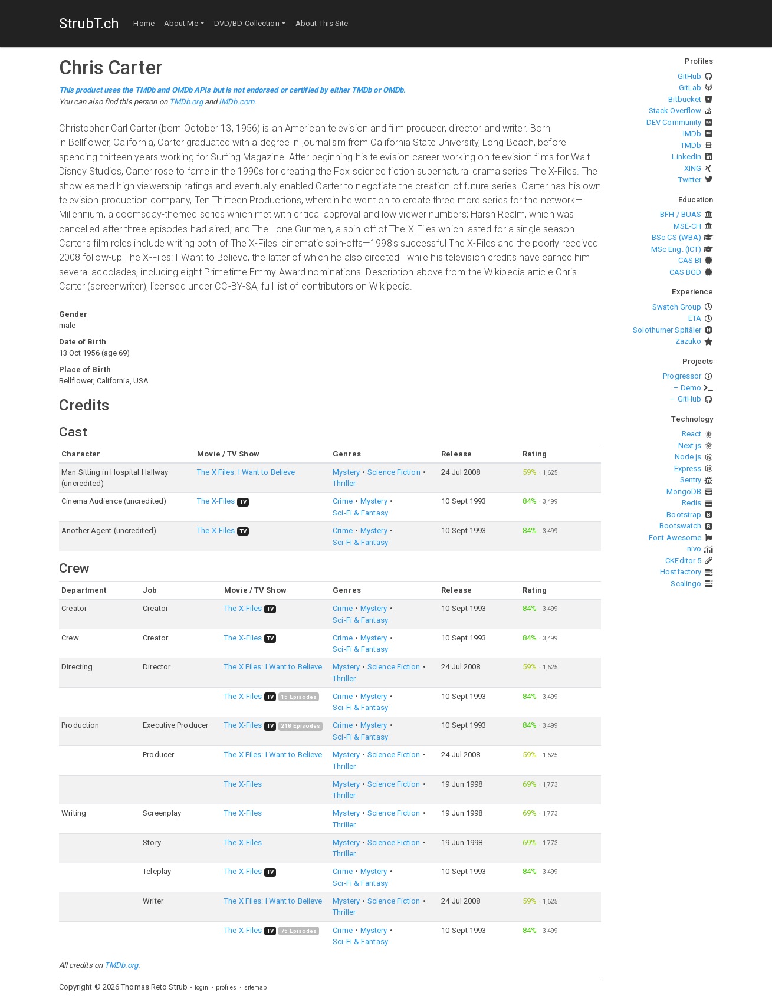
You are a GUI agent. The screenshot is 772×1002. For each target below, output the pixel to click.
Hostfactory (680, 571)
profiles (226, 987)
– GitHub (685, 399)
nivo (694, 548)
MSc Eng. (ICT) (676, 249)
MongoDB (684, 491)
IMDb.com (236, 101)
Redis (692, 502)
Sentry (691, 479)
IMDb (692, 133)
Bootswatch (680, 525)
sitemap (255, 987)
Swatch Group (676, 307)
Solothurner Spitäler (667, 330)
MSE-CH (688, 226)
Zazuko (688, 341)
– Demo (688, 387)
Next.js (690, 445)
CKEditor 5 (683, 560)
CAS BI (690, 260)
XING (692, 168)
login (202, 987)
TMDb (691, 145)
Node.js (688, 456)
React (692, 433)
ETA (694, 318)
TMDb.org (186, 101)
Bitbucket (684, 99)
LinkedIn (686, 156)
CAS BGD (685, 272)
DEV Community (673, 122)
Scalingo (686, 583)
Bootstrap (683, 514)
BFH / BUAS (680, 214)
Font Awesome (675, 537)
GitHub (690, 76)
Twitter (690, 179)
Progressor (682, 376)
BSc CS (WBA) (676, 237)
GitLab (690, 87)
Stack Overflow (675, 110)
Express (688, 468)
